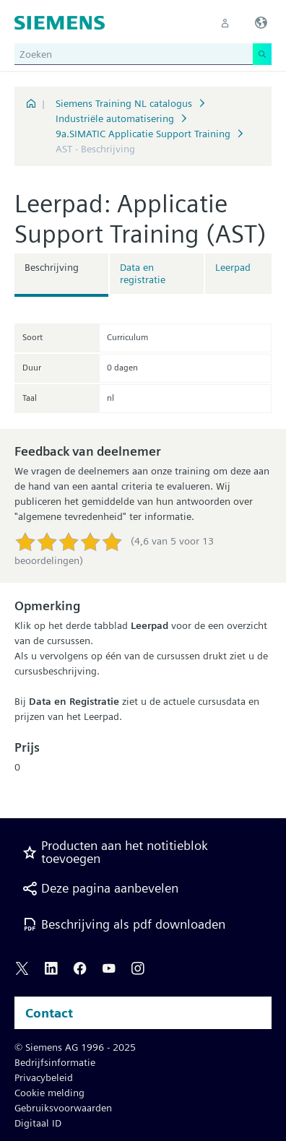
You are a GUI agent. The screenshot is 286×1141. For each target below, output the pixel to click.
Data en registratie (142, 273)
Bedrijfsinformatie (54, 1062)
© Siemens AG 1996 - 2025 (75, 1047)
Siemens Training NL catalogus (124, 103)
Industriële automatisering (115, 118)
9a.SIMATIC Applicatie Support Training (143, 133)
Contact (49, 1012)
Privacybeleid (43, 1077)
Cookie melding (49, 1092)
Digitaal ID (37, 1123)
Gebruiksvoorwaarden (63, 1108)
